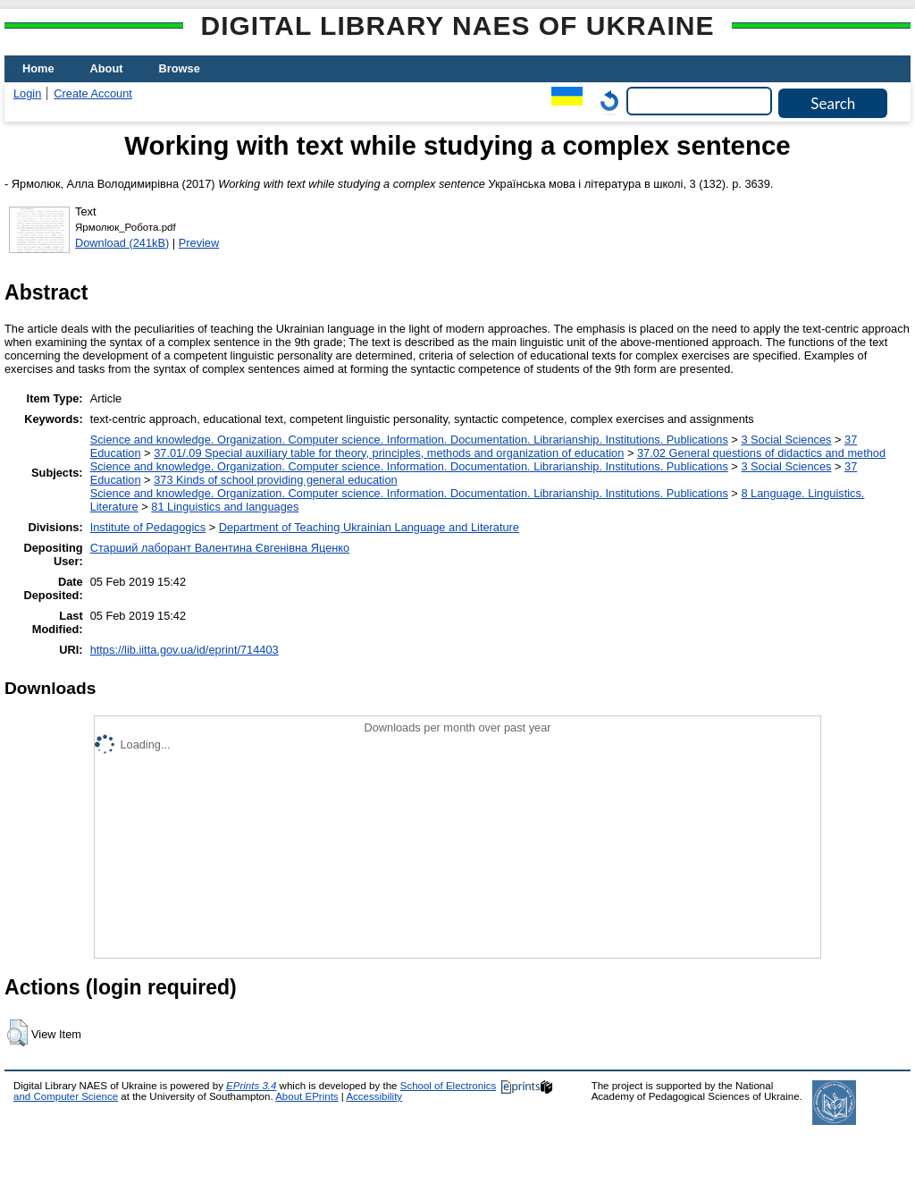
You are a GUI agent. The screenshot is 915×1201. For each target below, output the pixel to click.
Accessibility (374, 1096)
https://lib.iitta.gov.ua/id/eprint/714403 (184, 649)
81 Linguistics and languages (224, 506)
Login (27, 93)
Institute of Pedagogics (148, 527)
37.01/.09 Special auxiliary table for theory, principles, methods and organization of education (389, 453)
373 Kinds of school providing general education (275, 479)
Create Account (93, 93)
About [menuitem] (106, 68)
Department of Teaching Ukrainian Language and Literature (369, 527)
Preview (199, 243)
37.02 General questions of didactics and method (761, 453)
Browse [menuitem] (179, 68)
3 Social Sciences (786, 439)
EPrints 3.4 (251, 1085)
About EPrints (306, 1096)
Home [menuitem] (38, 68)
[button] (17, 1032)
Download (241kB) (122, 243)
